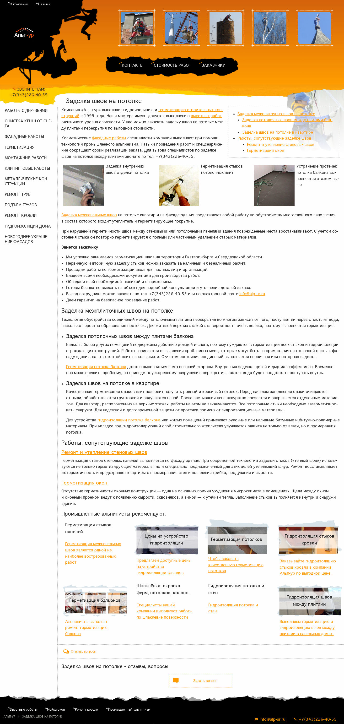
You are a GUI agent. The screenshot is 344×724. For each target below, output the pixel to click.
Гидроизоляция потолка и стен (236, 589)
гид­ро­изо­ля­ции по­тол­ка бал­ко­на (128, 420)
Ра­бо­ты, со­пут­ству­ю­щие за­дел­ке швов (274, 138)
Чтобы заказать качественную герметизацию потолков (235, 564)
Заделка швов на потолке (42, 716)
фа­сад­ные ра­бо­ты (109, 138)
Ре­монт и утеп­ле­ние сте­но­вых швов (280, 144)
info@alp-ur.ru (252, 293)
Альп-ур (9, 716)
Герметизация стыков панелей (88, 528)
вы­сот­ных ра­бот (206, 115)
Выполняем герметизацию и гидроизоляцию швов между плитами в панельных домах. (307, 627)
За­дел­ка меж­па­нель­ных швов (89, 214)
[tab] (80, 652)
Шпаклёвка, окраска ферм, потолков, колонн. (163, 589)
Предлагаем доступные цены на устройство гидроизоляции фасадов (164, 566)
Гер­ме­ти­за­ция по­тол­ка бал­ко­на (96, 366)
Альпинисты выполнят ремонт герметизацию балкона (86, 627)
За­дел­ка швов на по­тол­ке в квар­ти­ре (277, 132)
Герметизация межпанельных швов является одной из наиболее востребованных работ (93, 553)
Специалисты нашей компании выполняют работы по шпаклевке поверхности (165, 611)
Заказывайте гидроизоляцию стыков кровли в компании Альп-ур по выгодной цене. (308, 567)
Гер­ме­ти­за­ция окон (265, 150)
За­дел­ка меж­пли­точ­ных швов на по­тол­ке (276, 113)
